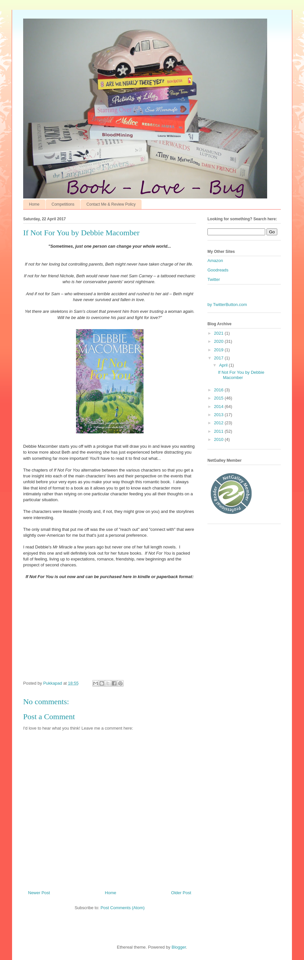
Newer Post (39, 892)
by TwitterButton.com (227, 304)
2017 (219, 358)
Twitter (213, 279)
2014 (219, 406)
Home (34, 204)
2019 (219, 349)
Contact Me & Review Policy (111, 204)
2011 (219, 431)
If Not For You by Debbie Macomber (241, 375)
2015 (219, 398)
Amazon (215, 260)
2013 (219, 414)
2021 (219, 333)
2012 (219, 422)
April (224, 365)
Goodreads (217, 270)
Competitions (63, 204)
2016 (219, 389)
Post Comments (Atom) (122, 907)
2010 (219, 439)
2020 (219, 341)
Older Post (181, 892)
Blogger (179, 947)
